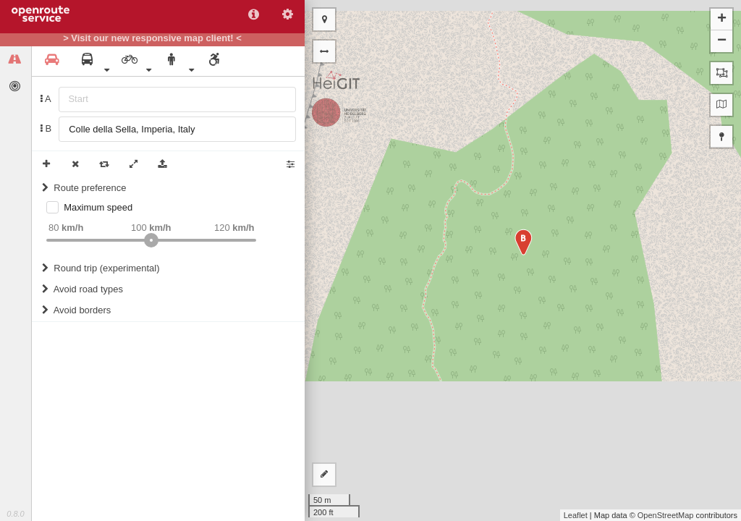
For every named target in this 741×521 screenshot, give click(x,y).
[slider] (151, 240)
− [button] (722, 41)
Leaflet (576, 515)
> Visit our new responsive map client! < (152, 38)
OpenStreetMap (666, 515)
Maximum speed (98, 207)
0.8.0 (15, 513)
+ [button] (722, 19)
